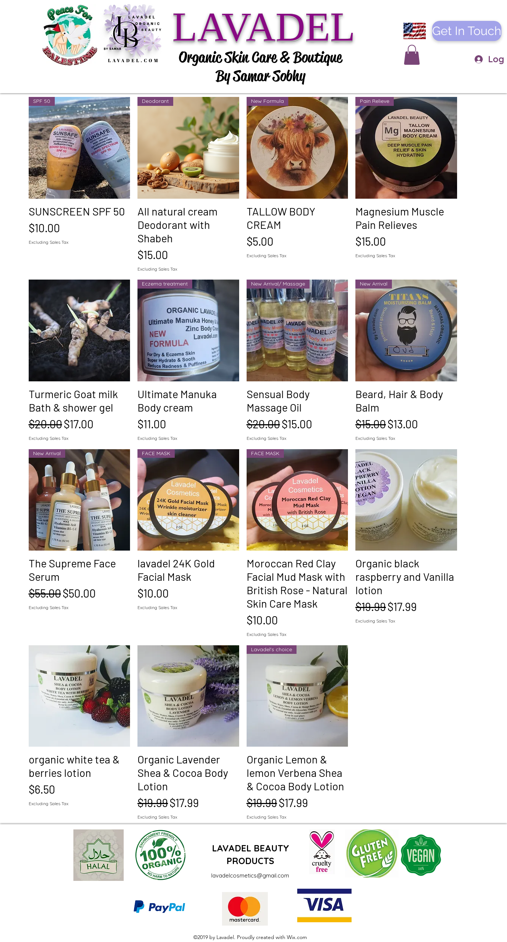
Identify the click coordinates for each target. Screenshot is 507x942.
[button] (411, 55)
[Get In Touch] (466, 31)
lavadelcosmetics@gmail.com (250, 875)
